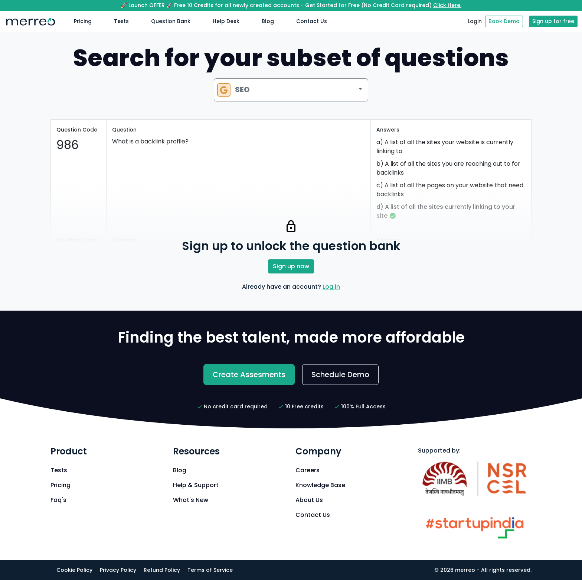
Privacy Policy (118, 570)
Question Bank (170, 21)
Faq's (58, 500)
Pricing (83, 21)
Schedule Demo (340, 374)
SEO (233, 90)
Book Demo (504, 21)
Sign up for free (553, 21)
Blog (268, 21)
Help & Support (196, 485)
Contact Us (311, 21)
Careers (307, 470)
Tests (121, 21)
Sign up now (291, 266)
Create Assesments (249, 374)
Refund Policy (162, 570)
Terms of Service (210, 570)
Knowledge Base (320, 485)
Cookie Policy (74, 570)
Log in (331, 286)
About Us (309, 500)
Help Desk (226, 21)
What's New (190, 500)
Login (475, 21)
